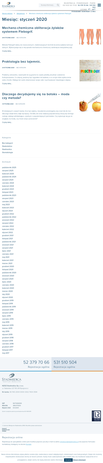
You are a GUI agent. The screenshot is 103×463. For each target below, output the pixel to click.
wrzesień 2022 (8, 220)
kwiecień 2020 (8, 288)
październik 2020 (9, 273)
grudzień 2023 (8, 189)
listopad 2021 (7, 238)
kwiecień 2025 (8, 174)
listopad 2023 (7, 192)
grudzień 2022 (8, 214)
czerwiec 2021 (7, 254)
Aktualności (21, 13)
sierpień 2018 (7, 341)
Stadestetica (7, 146)
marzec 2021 (7, 263)
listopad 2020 (7, 269)
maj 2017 (5, 353)
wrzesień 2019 (8, 310)
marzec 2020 (7, 291)
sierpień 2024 (7, 180)
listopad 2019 (7, 303)
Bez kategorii (21, 38)
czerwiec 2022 (8, 226)
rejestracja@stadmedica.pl (69, 442)
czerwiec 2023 (8, 201)
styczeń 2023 (7, 211)
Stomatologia (7, 152)
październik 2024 (9, 177)
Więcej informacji (79, 460)
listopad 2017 (7, 350)
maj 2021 (5, 257)
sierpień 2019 (7, 313)
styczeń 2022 (7, 232)
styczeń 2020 (7, 297)
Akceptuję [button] (68, 460)
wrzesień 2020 (8, 276)
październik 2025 (9, 167)
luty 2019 (5, 331)
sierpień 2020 (7, 279)
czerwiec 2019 (7, 319)
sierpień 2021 (7, 248)
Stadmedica (7, 149)
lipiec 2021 (6, 251)
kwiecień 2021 (7, 260)
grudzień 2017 (7, 347)
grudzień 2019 (7, 300)
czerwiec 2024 (8, 183)
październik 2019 (9, 307)
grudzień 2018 (7, 337)
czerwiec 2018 (7, 344)
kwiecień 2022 (8, 229)
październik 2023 (9, 195)
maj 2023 (6, 204)
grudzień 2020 (8, 266)
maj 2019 (5, 322)
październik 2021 (9, 242)
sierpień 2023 (7, 198)
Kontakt (28, 444)
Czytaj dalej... (7, 51)
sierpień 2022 (7, 223)
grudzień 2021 (7, 235)
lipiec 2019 (6, 316)
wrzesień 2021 (8, 245)
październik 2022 (9, 217)
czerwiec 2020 (8, 285)
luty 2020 (6, 294)
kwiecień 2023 (8, 208)
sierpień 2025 (7, 170)
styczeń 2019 (7, 334)
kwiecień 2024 (8, 186)
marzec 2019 (7, 328)
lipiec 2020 (6, 282)
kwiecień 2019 (7, 325)
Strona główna (7, 13)
